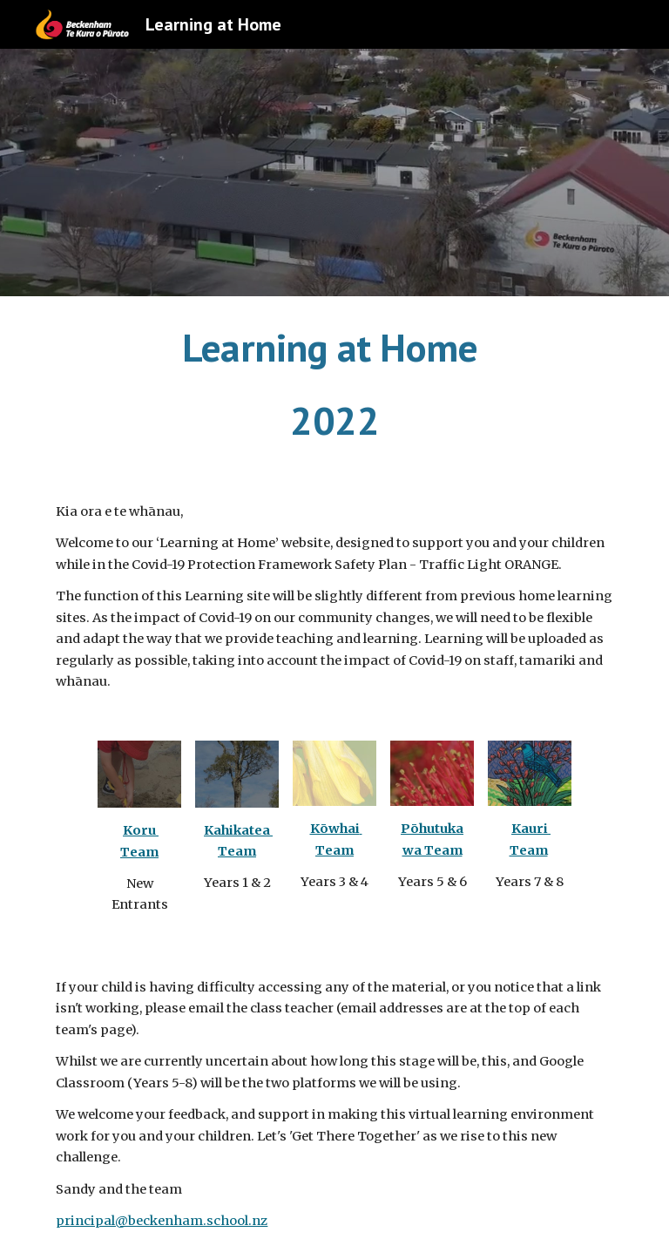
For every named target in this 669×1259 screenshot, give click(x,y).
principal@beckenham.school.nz (161, 1221)
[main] (334, 384)
